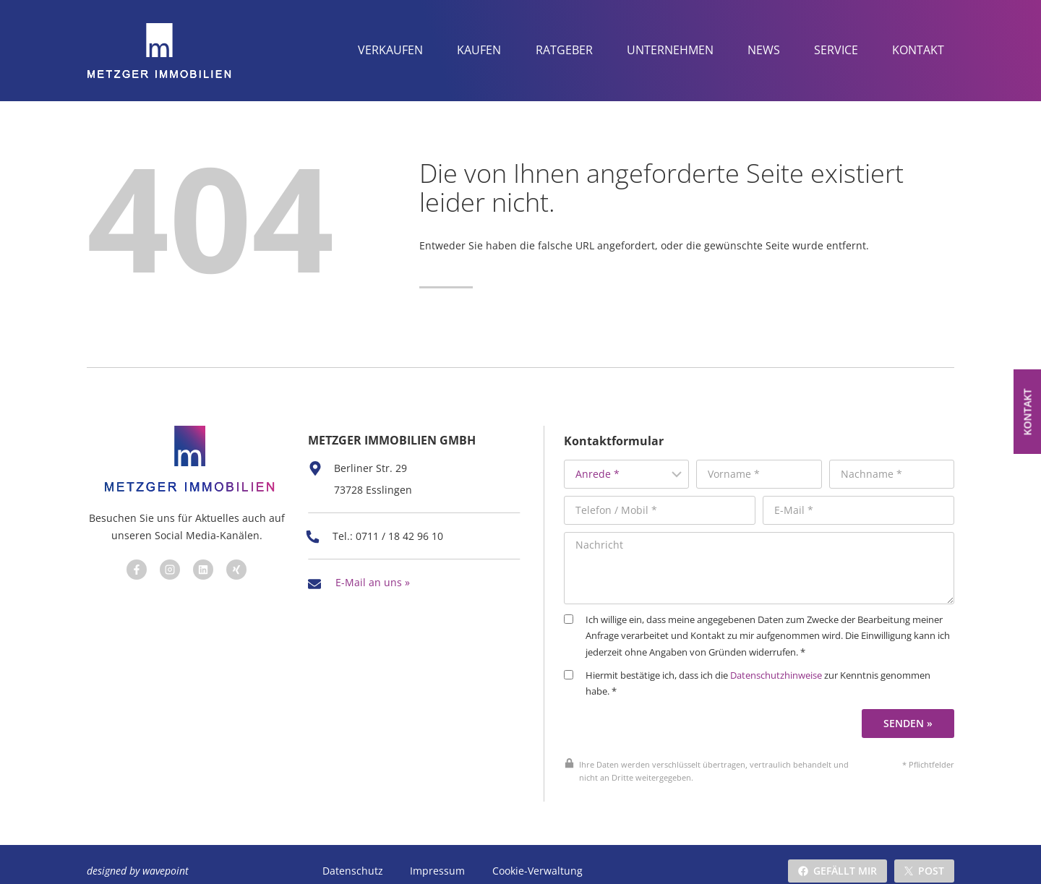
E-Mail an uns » (372, 572)
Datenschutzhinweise (793, 662)
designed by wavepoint (138, 857)
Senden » (910, 709)
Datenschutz (352, 857)
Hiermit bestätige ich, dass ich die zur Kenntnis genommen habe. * (764, 670)
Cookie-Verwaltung (536, 857)
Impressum (437, 857)
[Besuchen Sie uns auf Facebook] (134, 565)
